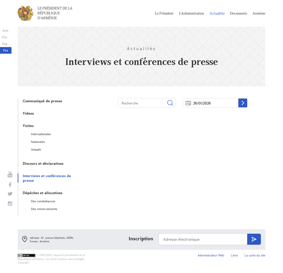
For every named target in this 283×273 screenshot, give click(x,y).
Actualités (217, 13)
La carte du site (255, 255)
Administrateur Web (211, 255)
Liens (234, 255)
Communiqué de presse (42, 101)
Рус (4, 37)
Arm (5, 30)
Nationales (38, 142)
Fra (5, 50)
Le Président (164, 13)
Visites (28, 125)
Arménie (258, 13)
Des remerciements (44, 209)
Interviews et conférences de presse (47, 178)
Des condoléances (43, 201)
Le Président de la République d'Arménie (55, 13)
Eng (4, 44)
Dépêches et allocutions (42, 192)
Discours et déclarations (43, 163)
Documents (238, 13)
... (188, 103)
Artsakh (36, 149)
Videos (28, 113)
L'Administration (191, 13)
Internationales (41, 134)
